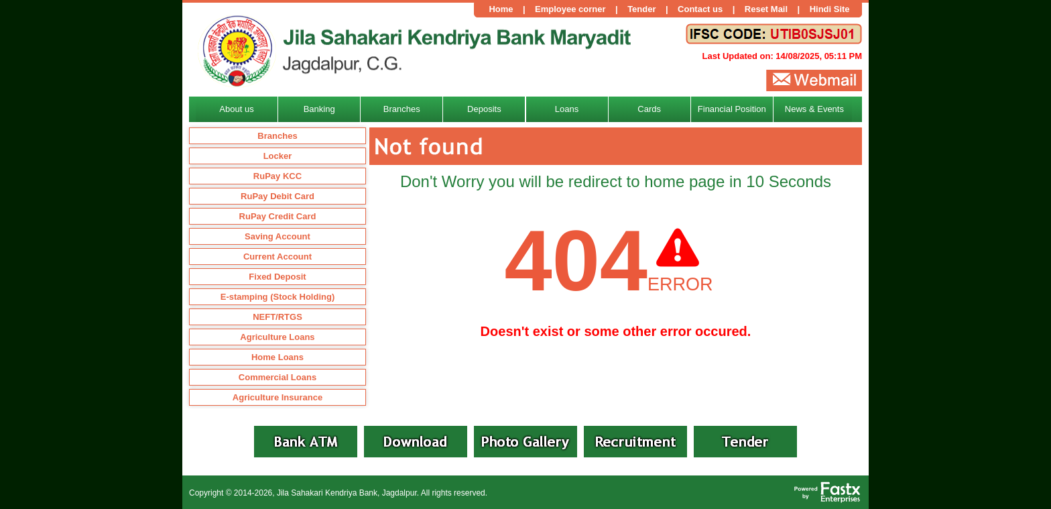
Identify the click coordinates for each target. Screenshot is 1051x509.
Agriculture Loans (277, 337)
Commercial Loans (277, 377)
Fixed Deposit (277, 277)
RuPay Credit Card (277, 216)
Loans (566, 109)
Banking (319, 109)
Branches (277, 136)
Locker (277, 156)
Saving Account (277, 236)
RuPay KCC (277, 176)
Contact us (700, 9)
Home (501, 9)
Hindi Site (830, 9)
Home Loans (277, 357)
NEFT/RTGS (277, 317)
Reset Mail (766, 9)
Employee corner (570, 9)
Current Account (277, 256)
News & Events (814, 109)
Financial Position (732, 109)
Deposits (484, 109)
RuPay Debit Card (277, 196)
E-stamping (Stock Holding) (277, 297)
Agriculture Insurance (277, 397)
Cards (649, 109)
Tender (641, 9)
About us (236, 109)
